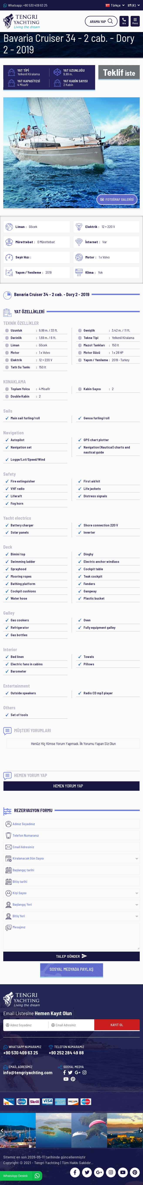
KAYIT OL (117, 1025)
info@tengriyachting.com (27, 1072)
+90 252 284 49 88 (66, 1052)
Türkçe (115, 5)
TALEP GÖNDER (71, 956)
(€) (134, 5)
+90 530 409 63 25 (35, 5)
